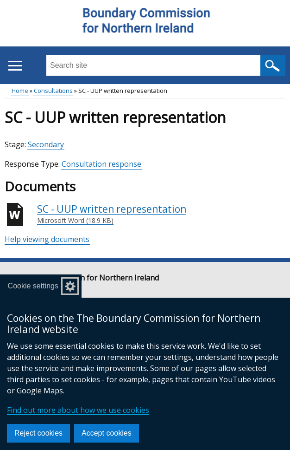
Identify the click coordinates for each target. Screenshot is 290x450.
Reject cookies (38, 433)
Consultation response (101, 164)
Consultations (53, 90)
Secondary (46, 144)
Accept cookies (107, 433)
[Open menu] (15, 65)
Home (20, 90)
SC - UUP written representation (111, 214)
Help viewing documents (47, 239)
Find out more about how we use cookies (78, 410)
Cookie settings (33, 286)
